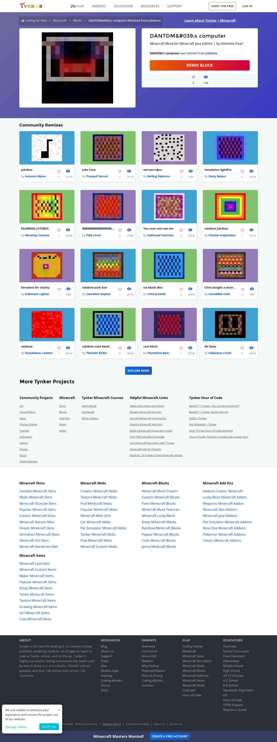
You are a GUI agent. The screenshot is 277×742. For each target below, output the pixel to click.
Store (104, 690)
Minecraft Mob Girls (96, 516)
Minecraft (60, 20)
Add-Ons (64, 418)
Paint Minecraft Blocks (159, 503)
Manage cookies (16, 727)
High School (231, 671)
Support (106, 656)
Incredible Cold (219, 294)
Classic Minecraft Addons (222, 540)
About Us (107, 651)
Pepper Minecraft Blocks (160, 534)
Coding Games (192, 646)
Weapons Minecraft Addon (223, 503)
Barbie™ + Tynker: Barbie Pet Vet (208, 412)
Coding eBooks (111, 681)
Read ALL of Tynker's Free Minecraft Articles (156, 455)
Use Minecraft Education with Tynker (152, 443)
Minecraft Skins (193, 656)
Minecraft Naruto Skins (37, 522)
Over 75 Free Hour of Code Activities (211, 431)
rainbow (27, 346)
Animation (26, 437)
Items (62, 424)
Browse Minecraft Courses (145, 412)
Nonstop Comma (37, 235)
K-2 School (230, 681)
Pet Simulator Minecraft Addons (227, 522)
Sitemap (106, 676)
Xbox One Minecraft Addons (224, 528)
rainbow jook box (94, 288)
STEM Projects (233, 705)
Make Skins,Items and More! (147, 406)
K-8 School (230, 685)
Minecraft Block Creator (160, 491)
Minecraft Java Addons (220, 516)
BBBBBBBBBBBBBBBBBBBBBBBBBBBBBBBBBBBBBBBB (98, 229)
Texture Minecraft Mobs (99, 497)
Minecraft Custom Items (37, 570)
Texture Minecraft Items (37, 600)
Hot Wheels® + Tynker (202, 424)
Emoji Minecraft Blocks (159, 522)
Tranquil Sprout (97, 176)
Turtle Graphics (29, 461)
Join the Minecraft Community (148, 418)
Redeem (147, 661)
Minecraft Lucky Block (158, 516)
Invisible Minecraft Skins (37, 491)
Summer (148, 685)
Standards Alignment (238, 690)
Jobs (104, 666)
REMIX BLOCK (200, 65)
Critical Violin (156, 294)
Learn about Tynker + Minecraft (210, 20)
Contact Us (176, 724)
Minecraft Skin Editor (197, 661)
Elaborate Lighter (37, 294)
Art (21, 406)
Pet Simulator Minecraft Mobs (103, 528)
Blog (104, 646)
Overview (148, 646)
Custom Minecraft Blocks (161, 497)
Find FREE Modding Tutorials (147, 437)
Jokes (23, 418)
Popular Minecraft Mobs (99, 510)
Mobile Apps (110, 671)
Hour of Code (191, 695)
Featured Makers (153, 671)
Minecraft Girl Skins (34, 540)
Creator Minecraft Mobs (99, 491)
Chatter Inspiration (222, 235)
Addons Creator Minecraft (223, 491)
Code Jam (189, 690)
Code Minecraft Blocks (159, 540)
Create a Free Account (170, 736)
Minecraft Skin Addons (220, 510)
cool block (150, 346)
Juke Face (89, 170)
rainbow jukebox (216, 229)
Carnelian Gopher (98, 294)
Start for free (222, 6)
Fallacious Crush (220, 353)
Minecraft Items (193, 681)
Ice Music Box (152, 288)
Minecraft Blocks (194, 671)
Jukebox (211, 53)
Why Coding (150, 666)
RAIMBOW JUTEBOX (35, 229)
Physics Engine (28, 424)
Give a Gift (149, 656)
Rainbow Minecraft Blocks (161, 528)
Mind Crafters (90, 418)
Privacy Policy (112, 724)
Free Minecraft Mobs (96, 540)
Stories (24, 449)
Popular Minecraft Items (37, 582)
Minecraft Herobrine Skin (38, 547)
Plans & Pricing (152, 676)
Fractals (24, 431)
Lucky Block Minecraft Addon (225, 497)
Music (23, 455)
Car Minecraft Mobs (96, 522)
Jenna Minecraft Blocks (159, 547)
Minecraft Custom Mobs (99, 547)
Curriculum (149, 651)
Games (24, 443)
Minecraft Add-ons (195, 676)
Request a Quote (234, 710)
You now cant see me (158, 229)
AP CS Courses (233, 676)
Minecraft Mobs (193, 666)
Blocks (77, 20)
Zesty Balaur (217, 176)
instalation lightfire (218, 170)
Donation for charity (35, 288)
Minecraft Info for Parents (145, 449)
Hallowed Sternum (160, 235)
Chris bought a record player (220, 288)
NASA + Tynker (198, 418)
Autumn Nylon (35, 176)
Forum (105, 685)
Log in (247, 6)
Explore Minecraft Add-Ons (146, 424)
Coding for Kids (36, 20)
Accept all (49, 726)
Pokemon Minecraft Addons (224, 534)
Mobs (62, 431)
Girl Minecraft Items (34, 613)
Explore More (138, 371)
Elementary (231, 661)
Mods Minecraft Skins (35, 497)
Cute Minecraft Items (35, 619)
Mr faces (210, 346)
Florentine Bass (158, 353)
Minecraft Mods (193, 685)
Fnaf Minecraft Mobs (96, 503)
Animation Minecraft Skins (39, 534)
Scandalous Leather (39, 353)
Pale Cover (93, 235)
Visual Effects (27, 412)
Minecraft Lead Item (34, 563)
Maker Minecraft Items (36, 576)
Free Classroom (234, 656)
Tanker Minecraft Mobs (98, 534)
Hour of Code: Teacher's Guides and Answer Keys (218, 437)
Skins (62, 406)
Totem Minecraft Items (36, 594)
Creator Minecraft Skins (37, 516)
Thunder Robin (96, 353)
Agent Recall (89, 406)
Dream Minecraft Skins (36, 528)
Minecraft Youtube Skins (37, 503)
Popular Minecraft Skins (37, 510)
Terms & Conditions (86, 724)
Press (104, 661)
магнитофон (152, 170)
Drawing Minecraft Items (38, 607)
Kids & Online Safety (138, 724)
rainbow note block (96, 346)
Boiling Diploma (158, 176)
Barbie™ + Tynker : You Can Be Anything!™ (214, 406)
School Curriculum (236, 651)
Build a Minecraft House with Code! (151, 431)
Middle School (233, 666)
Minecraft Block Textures (160, 510)
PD (225, 695)
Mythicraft (88, 412)
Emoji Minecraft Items (36, 588)
